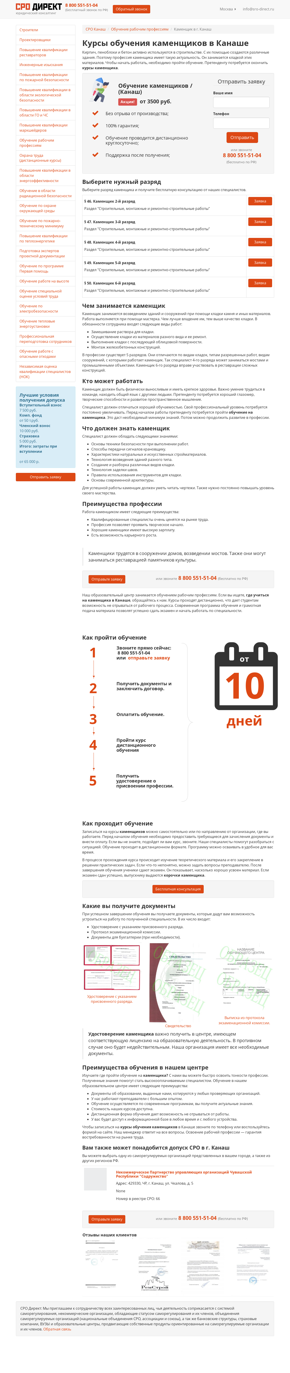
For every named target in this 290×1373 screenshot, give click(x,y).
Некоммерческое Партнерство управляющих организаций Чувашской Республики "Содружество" (184, 1174)
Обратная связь (57, 1329)
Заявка (260, 201)
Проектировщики (35, 39)
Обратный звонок (131, 9)
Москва (228, 9)
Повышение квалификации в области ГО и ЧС (44, 112)
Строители (28, 29)
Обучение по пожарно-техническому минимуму (41, 223)
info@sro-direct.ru (258, 9)
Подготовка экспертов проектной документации (42, 253)
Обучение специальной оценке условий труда (40, 294)
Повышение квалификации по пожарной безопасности (44, 77)
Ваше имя (222, 92)
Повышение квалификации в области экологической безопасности (44, 95)
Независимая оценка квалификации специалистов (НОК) (45, 371)
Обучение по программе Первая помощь (41, 268)
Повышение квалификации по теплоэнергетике (43, 238)
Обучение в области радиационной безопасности (45, 193)
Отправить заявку (45, 476)
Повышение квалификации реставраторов (43, 52)
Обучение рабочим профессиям (140, 29)
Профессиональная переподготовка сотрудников (45, 339)
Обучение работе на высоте (44, 281)
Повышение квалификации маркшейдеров (43, 128)
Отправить (242, 137)
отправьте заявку (149, 658)
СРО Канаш (96, 29)
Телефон (221, 113)
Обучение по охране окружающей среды (37, 208)
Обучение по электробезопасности (38, 309)
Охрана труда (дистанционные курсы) (40, 158)
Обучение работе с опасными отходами (37, 354)
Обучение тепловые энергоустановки (37, 324)
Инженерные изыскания (41, 64)
